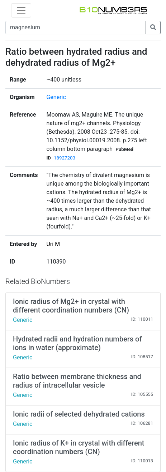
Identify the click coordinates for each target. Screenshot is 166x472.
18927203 (64, 158)
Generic (56, 97)
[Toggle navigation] (21, 10)
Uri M (53, 244)
